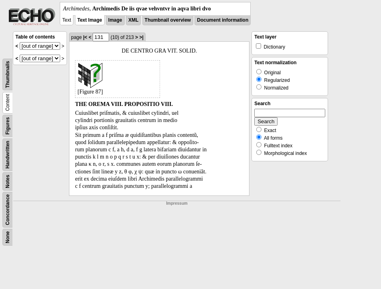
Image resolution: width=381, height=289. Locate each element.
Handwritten (7, 155)
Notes (7, 181)
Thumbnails (7, 74)
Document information (222, 20)
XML (133, 20)
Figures (7, 125)
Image (115, 20)
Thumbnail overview (168, 20)
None (7, 237)
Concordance (7, 209)
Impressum (176, 203)
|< (85, 37)
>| (141, 37)
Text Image (89, 20)
